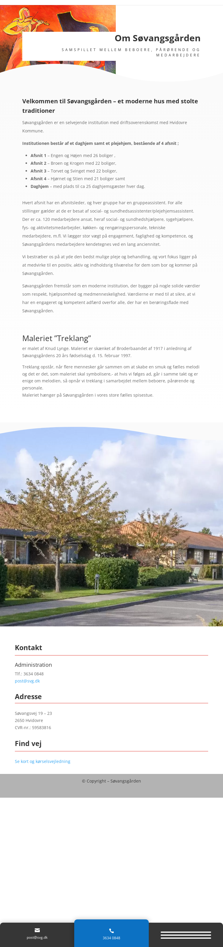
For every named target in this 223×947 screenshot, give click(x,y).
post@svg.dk (27, 681)
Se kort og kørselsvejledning (42, 761)
